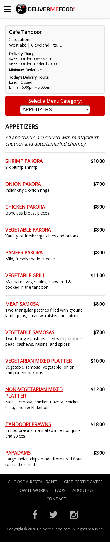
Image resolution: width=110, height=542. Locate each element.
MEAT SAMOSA (22, 304)
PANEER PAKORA (24, 252)
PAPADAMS (18, 453)
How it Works (32, 490)
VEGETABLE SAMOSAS (29, 332)
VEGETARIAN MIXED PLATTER (38, 361)
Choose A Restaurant (32, 481)
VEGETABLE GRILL (25, 275)
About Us (83, 490)
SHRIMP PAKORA (24, 161)
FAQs (60, 490)
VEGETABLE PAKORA (28, 230)
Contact (56, 499)
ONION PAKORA (23, 184)
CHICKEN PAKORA (25, 207)
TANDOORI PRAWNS (28, 424)
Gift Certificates (83, 481)
